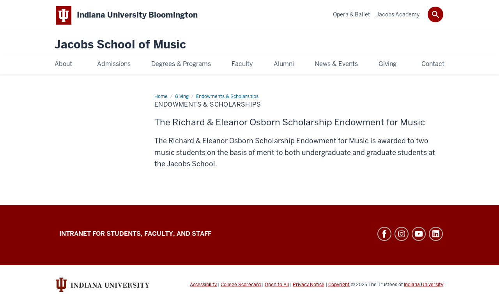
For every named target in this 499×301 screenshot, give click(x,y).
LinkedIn (436, 234)
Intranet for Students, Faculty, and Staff (135, 234)
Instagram (402, 234)
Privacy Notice (308, 284)
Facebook (384, 234)
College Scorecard (241, 284)
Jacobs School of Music (120, 44)
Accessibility (203, 284)
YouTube (419, 234)
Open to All (277, 284)
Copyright (339, 284)
